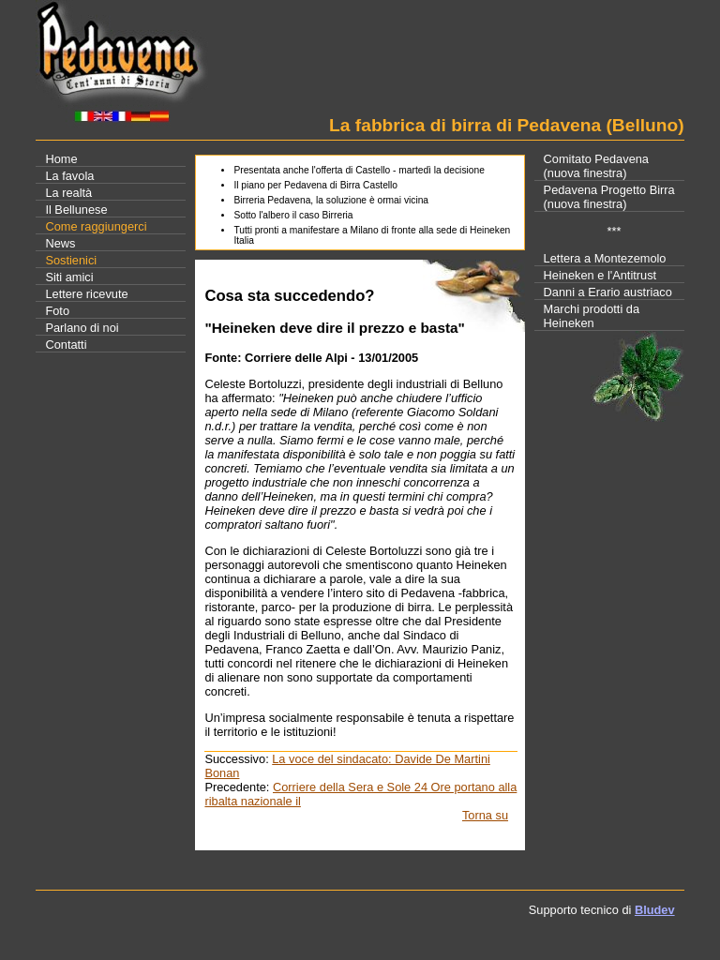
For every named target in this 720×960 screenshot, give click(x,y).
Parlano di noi (81, 328)
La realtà (68, 193)
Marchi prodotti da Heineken (591, 316)
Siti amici (69, 277)
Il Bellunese (76, 209)
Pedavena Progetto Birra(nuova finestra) (609, 197)
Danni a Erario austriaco (608, 292)
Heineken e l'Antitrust (600, 275)
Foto (57, 311)
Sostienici (71, 260)
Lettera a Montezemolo (605, 258)
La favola (69, 176)
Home (61, 159)
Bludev (655, 910)
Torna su (485, 815)
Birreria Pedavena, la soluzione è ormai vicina (330, 200)
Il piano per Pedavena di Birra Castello (315, 185)
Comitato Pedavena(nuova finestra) (596, 166)
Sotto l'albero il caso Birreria (292, 215)
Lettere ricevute (86, 294)
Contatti (65, 345)
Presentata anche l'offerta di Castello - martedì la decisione (358, 170)
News (60, 243)
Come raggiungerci (95, 226)
